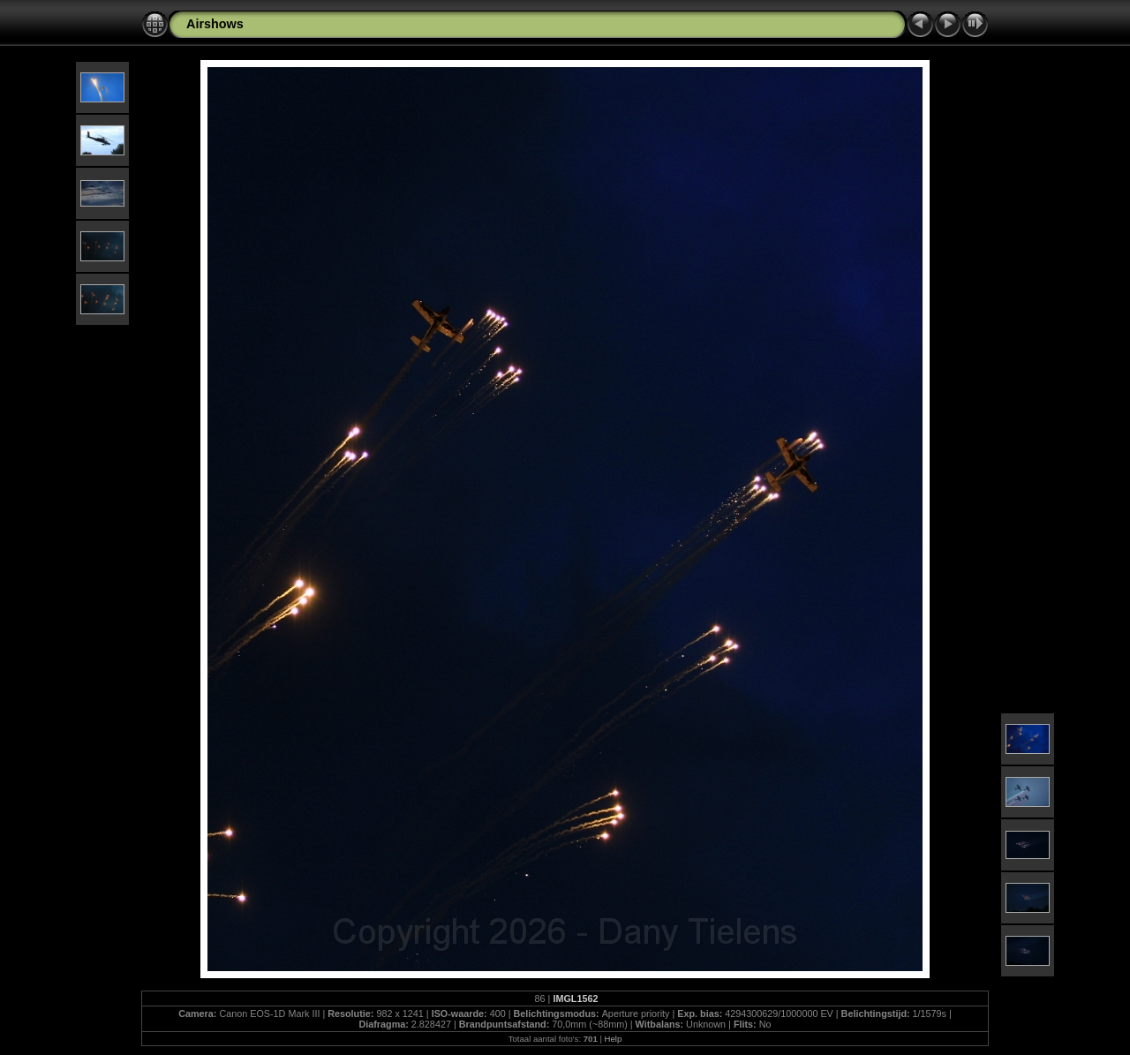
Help (613, 1039)
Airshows (215, 24)
